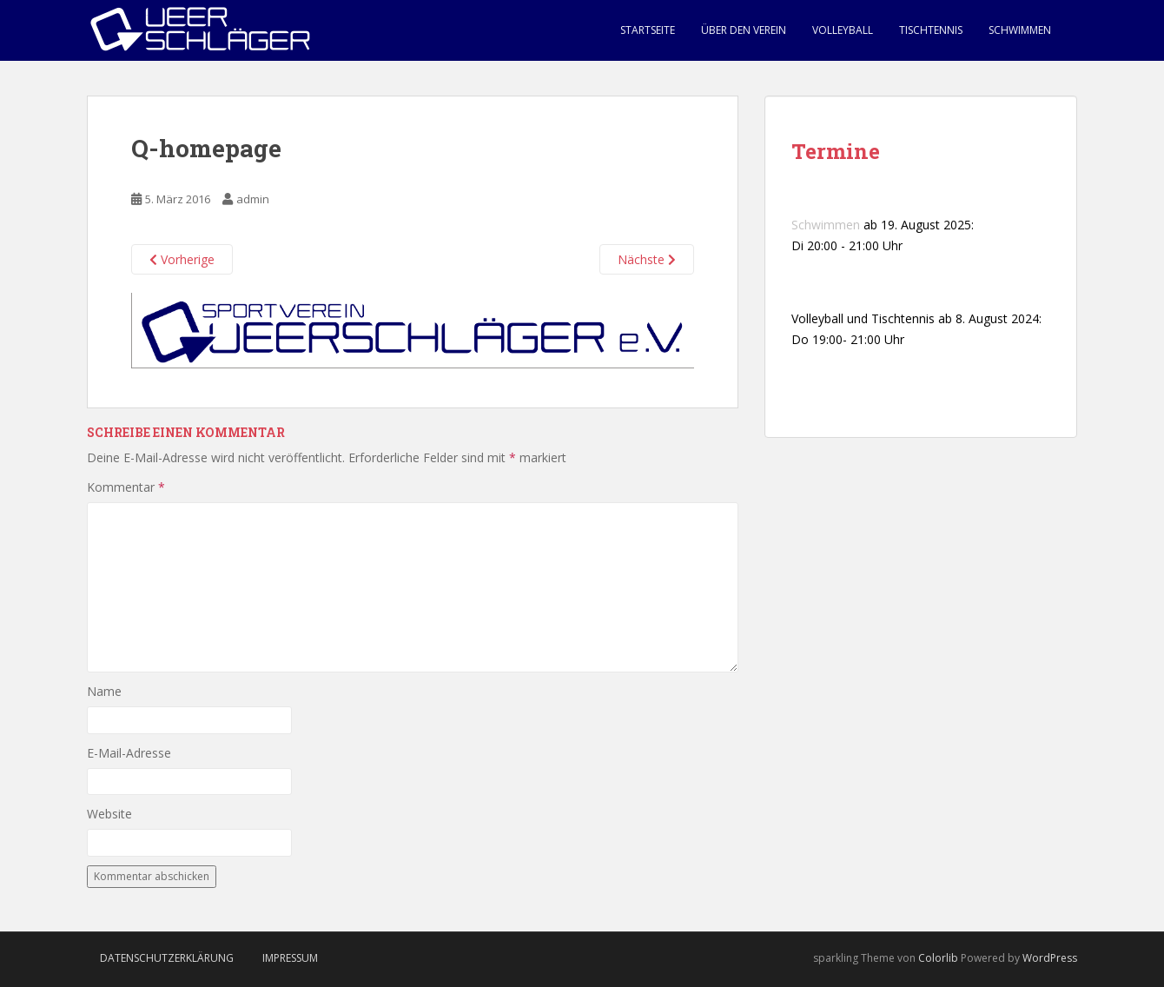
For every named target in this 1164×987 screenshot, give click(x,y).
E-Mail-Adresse (129, 753)
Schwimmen (1020, 30)
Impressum (290, 958)
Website (109, 813)
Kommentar (126, 487)
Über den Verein (743, 30)
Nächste (647, 259)
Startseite (647, 30)
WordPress (1049, 958)
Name (104, 691)
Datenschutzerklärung (167, 958)
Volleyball (842, 30)
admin (252, 199)
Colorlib (938, 958)
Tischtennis (930, 30)
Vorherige (182, 259)
